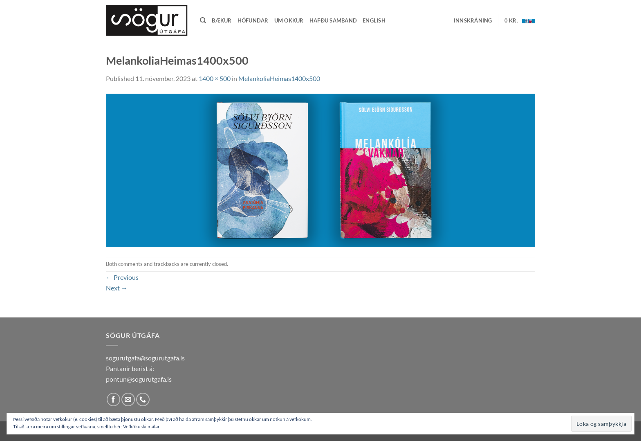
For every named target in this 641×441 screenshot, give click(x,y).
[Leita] (203, 20)
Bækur (221, 20)
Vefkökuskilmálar (141, 426)
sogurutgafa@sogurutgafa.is (145, 358)
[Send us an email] (128, 399)
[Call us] (143, 399)
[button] (473, 20)
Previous (122, 277)
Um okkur (289, 20)
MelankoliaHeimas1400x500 (279, 78)
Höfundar (253, 20)
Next (117, 288)
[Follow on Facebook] (113, 399)
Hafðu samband (333, 20)
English (374, 20)
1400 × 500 (215, 78)
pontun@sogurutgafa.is (139, 379)
